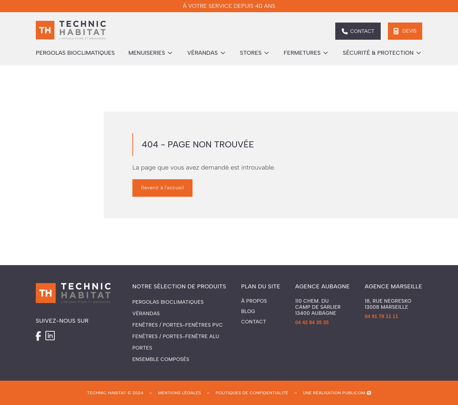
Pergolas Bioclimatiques (168, 302)
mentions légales (179, 392)
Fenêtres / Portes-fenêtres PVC (177, 325)
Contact (253, 322)
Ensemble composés (160, 359)
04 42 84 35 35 (311, 322)
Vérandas (146, 314)
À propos (254, 301)
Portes (142, 348)
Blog (248, 311)
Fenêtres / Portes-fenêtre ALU (175, 336)
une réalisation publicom (334, 392)
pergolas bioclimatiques (75, 52)
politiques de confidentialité (252, 392)
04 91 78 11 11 (381, 316)
